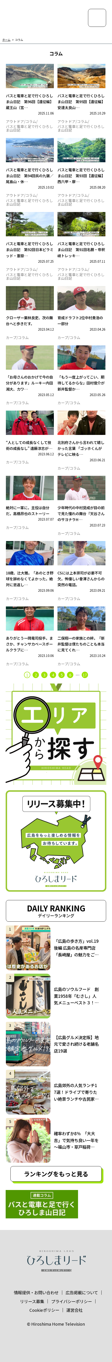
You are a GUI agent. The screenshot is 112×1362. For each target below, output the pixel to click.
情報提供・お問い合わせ (36, 1292)
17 (85, 675)
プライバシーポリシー (71, 1301)
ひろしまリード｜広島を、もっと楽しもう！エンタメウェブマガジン (29, 17)
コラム (19, 40)
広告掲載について (82, 1292)
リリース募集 (32, 1301)
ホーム (6, 40)
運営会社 (74, 1310)
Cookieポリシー (44, 1310)
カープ (11, 337)
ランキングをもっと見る (56, 1173)
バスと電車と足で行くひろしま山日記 (29, 128)
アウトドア (15, 121)
